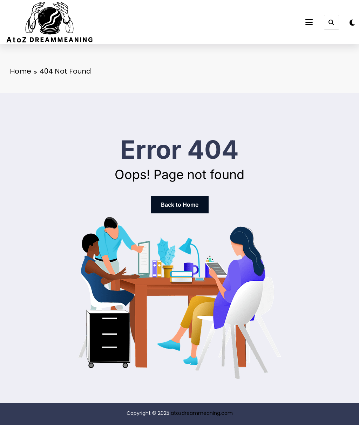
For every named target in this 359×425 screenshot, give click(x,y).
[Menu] (309, 22)
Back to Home (179, 204)
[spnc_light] (352, 23)
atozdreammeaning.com (202, 413)
